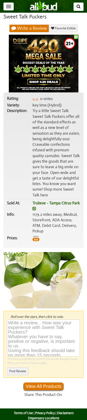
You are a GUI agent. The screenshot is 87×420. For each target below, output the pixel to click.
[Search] (79, 7)
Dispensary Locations (43, 413)
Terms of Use (22, 407)
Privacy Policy (45, 407)
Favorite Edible (63, 28)
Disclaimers (65, 407)
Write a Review (29, 28)
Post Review (17, 366)
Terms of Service (29, 357)
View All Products (43, 380)
